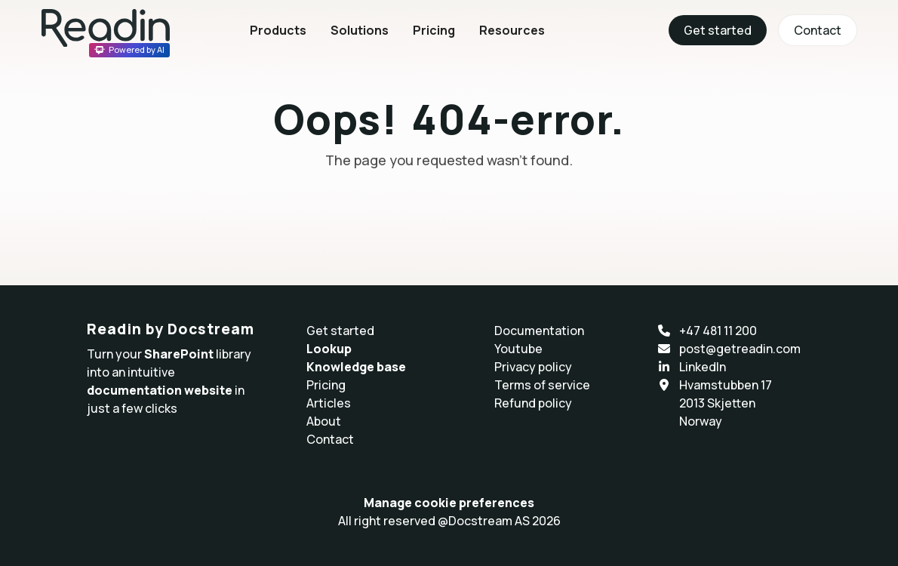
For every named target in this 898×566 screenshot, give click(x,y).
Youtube (518, 348)
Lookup (329, 348)
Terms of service (542, 385)
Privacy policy (533, 366)
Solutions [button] (360, 30)
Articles (328, 403)
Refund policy (533, 403)
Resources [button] (512, 30)
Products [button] (278, 30)
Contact (817, 30)
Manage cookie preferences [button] (449, 502)
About (323, 421)
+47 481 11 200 (718, 330)
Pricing (434, 30)
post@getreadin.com (740, 348)
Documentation (539, 330)
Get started (718, 30)
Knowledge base (356, 366)
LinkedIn (702, 366)
